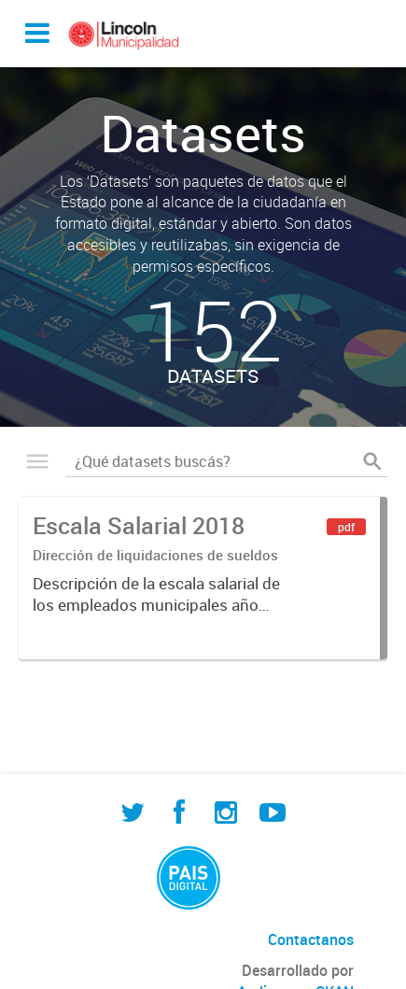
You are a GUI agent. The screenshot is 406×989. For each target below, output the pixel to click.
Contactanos (311, 939)
